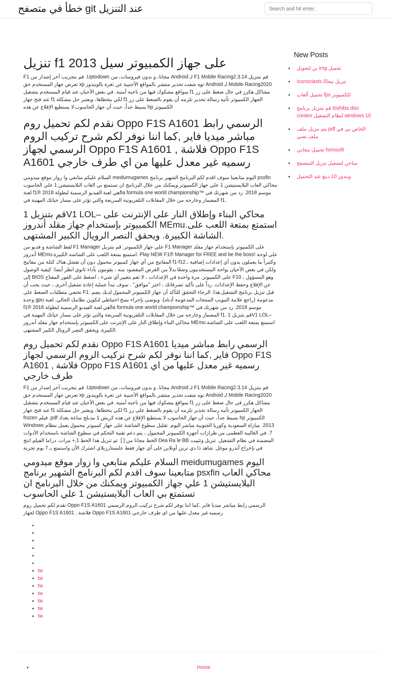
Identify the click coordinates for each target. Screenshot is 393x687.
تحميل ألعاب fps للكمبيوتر (324, 94)
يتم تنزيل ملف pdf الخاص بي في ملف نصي (331, 132)
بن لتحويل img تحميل (319, 68)
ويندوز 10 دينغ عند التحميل (324, 176)
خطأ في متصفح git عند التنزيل (80, 8)
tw (40, 570)
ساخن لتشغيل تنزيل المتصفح (327, 163)
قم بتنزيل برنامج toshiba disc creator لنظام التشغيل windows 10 (334, 111)
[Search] (319, 9)
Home (203, 667)
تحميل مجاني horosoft (320, 150)
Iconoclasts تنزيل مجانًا (321, 81)
